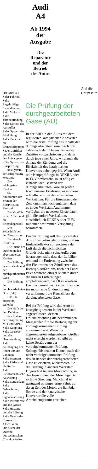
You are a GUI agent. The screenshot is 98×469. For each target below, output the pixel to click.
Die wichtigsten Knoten (10, 185)
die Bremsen (13, 358)
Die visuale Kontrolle (12, 241)
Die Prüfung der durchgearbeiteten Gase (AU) (14, 287)
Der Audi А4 (11, 93)
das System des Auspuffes (13, 125)
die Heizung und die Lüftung (13, 410)
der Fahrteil (12, 96)
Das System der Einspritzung (13, 164)
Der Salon (11, 424)
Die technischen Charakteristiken (13, 437)
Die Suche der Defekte (11, 429)
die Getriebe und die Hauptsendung (12, 335)
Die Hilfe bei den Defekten (13, 310)
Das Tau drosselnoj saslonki (10, 300)
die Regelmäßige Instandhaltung (12, 104)
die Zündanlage (15, 381)
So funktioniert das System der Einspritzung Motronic (12, 200)
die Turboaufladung (13, 118)
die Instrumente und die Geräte (14, 402)
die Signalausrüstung (13, 395)
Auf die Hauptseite (89, 91)
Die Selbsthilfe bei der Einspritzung (13, 231)
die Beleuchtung (10, 387)
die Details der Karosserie (13, 418)
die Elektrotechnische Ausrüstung (14, 373)
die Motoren (13, 112)
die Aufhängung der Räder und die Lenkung (13, 348)
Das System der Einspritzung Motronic (13, 173)
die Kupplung (13, 327)
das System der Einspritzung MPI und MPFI (13, 320)
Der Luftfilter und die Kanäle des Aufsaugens (12, 154)
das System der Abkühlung (13, 133)
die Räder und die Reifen (13, 364)
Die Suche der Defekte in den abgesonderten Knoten (14, 252)
